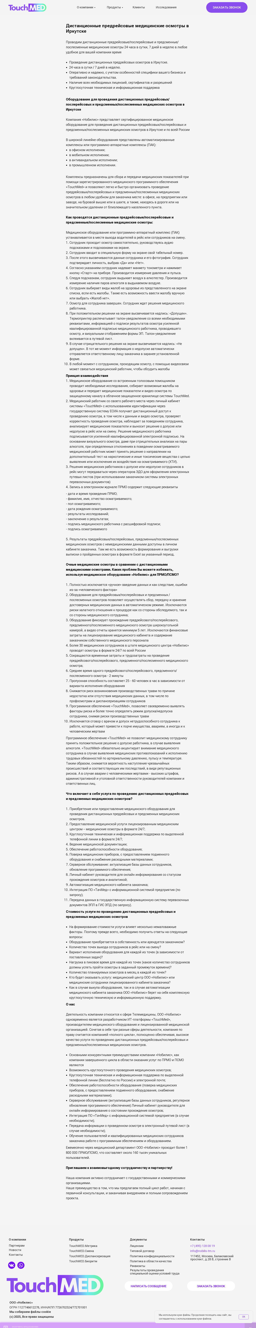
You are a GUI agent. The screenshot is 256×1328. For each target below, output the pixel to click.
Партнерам (16, 1245)
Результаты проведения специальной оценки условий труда (154, 1271)
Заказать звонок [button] (211, 1286)
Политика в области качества (151, 1261)
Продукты (114, 7)
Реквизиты (137, 1266)
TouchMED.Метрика (83, 1246)
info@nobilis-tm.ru (202, 1251)
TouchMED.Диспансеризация (89, 1256)
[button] (227, 7)
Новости (15, 1250)
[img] (11, 1265)
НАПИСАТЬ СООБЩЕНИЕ (148, 1286)
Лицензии (137, 1246)
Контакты (16, 1254)
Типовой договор (142, 1251)
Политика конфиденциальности (152, 1256)
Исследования (166, 7)
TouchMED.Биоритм (83, 1261)
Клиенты (139, 7)
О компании (85, 7)
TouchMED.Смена (81, 1251)
